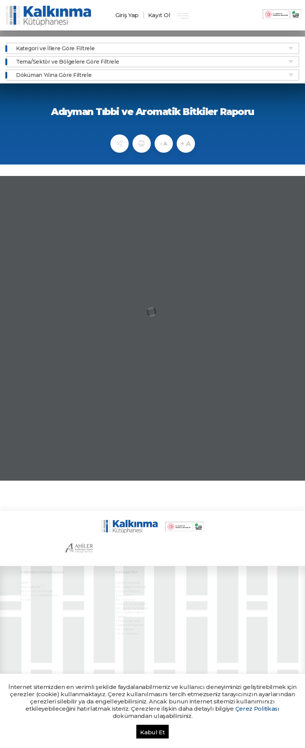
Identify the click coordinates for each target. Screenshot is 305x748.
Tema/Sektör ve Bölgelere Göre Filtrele (67, 61)
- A (163, 144)
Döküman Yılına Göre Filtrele (54, 75)
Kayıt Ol (159, 15)
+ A (185, 143)
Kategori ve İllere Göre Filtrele (55, 48)
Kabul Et (152, 732)
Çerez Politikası (257, 708)
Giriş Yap (127, 15)
